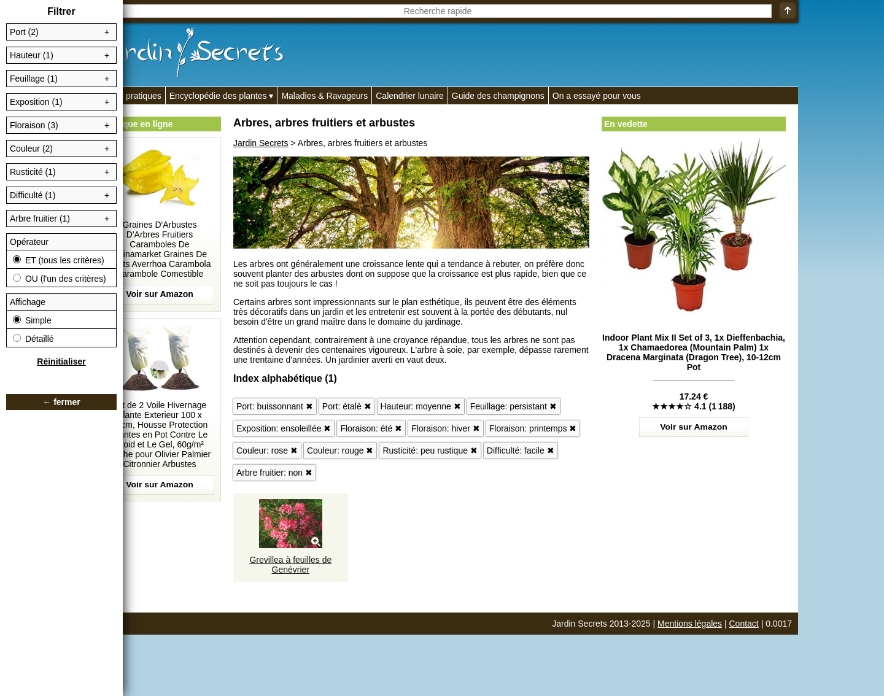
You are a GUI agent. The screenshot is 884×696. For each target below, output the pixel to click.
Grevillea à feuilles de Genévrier (290, 564)
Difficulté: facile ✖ (520, 450)
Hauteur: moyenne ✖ (421, 406)
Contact (744, 623)
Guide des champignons (498, 96)
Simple (32, 320)
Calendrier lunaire (410, 96)
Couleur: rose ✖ (267, 450)
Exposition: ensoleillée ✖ (283, 428)
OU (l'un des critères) (59, 279)
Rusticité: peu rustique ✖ (429, 450)
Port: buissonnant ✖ (274, 406)
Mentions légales (689, 623)
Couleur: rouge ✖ (340, 450)
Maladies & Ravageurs (324, 96)
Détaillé (33, 339)
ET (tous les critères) (58, 260)
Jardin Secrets (260, 143)
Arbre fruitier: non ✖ (274, 473)
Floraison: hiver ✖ (445, 428)
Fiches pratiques (129, 96)
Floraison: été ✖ (371, 428)
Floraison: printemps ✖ (533, 428)
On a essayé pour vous (596, 96)
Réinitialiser (61, 361)
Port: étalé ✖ (346, 406)
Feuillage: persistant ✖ (513, 406)
